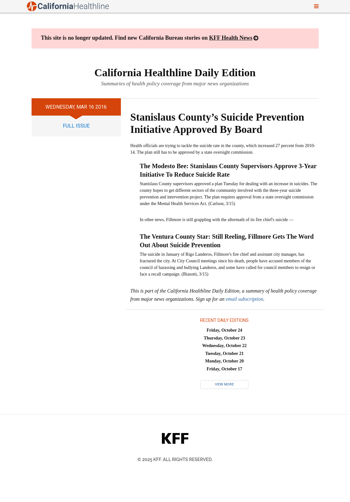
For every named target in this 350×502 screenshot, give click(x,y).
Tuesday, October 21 (224, 353)
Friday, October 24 (224, 330)
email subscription (244, 299)
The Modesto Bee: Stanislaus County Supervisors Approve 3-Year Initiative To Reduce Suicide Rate (228, 170)
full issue (76, 126)
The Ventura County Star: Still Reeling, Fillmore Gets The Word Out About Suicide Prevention (227, 240)
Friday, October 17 (224, 369)
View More (224, 384)
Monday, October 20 (224, 361)
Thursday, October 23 (224, 338)
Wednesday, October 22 (224, 345)
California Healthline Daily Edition (175, 72)
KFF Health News (230, 38)
